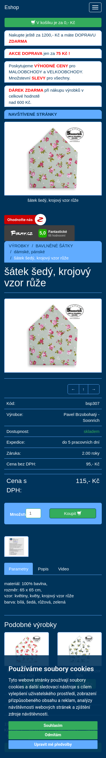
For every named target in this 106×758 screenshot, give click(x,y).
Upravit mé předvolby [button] (53, 744)
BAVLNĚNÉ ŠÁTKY (54, 245)
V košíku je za (53, 22)
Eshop (12, 7)
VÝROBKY (19, 245)
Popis (43, 568)
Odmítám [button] (53, 735)
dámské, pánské (29, 251)
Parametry (18, 568)
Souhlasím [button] (53, 725)
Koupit (72, 513)
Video (63, 568)
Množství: (19, 514)
